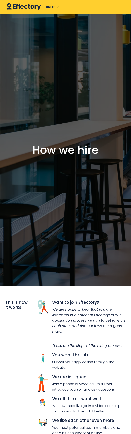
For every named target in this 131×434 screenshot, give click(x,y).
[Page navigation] (122, 6)
